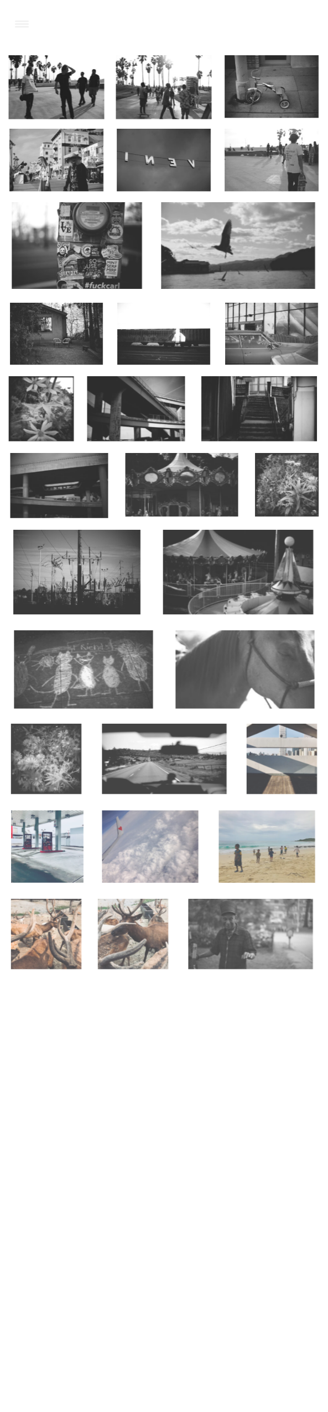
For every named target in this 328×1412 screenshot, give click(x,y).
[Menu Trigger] (22, 23)
